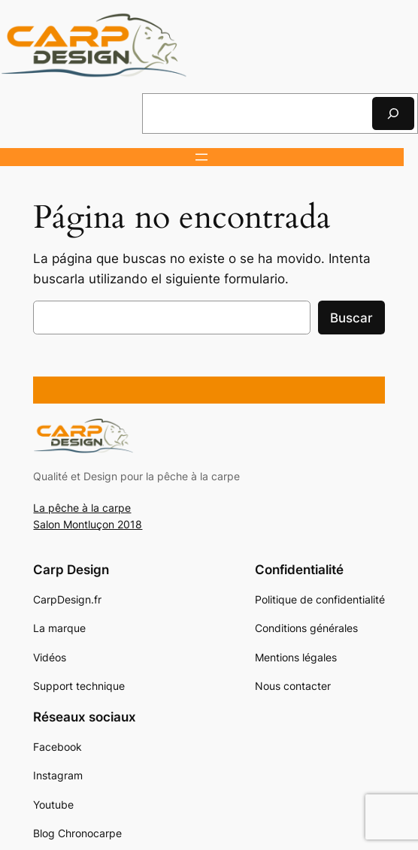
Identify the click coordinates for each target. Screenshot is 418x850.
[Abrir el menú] (201, 157)
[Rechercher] (393, 113)
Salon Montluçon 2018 (87, 524)
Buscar (351, 317)
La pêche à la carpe (82, 507)
